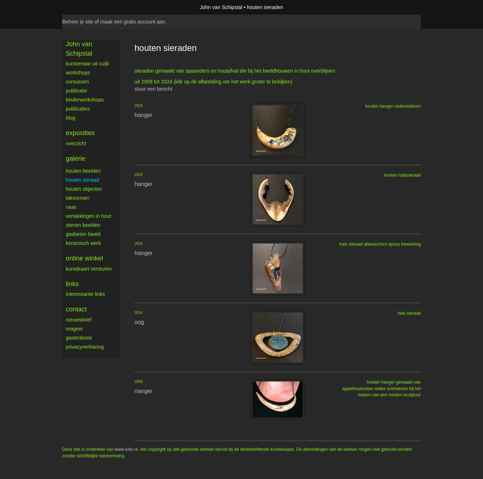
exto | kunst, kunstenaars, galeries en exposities (82, 7)
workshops (78, 72)
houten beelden (83, 171)
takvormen (77, 198)
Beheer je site (77, 22)
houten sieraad (82, 180)
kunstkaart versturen (89, 269)
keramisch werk (83, 243)
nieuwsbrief (78, 320)
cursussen (77, 82)
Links (72, 284)
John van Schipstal (221, 7)
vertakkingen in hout (88, 216)
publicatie (76, 91)
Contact (76, 309)
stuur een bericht (153, 89)
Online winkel (84, 258)
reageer (74, 329)
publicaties (78, 109)
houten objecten (84, 189)
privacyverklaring (85, 347)
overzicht (76, 143)
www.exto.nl (126, 449)
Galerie (75, 158)
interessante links (85, 294)
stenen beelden (83, 225)
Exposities (80, 133)
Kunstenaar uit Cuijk (87, 63)
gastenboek (79, 338)
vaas (71, 207)
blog (70, 118)
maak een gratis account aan (132, 22)
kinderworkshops (85, 100)
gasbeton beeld (83, 234)
